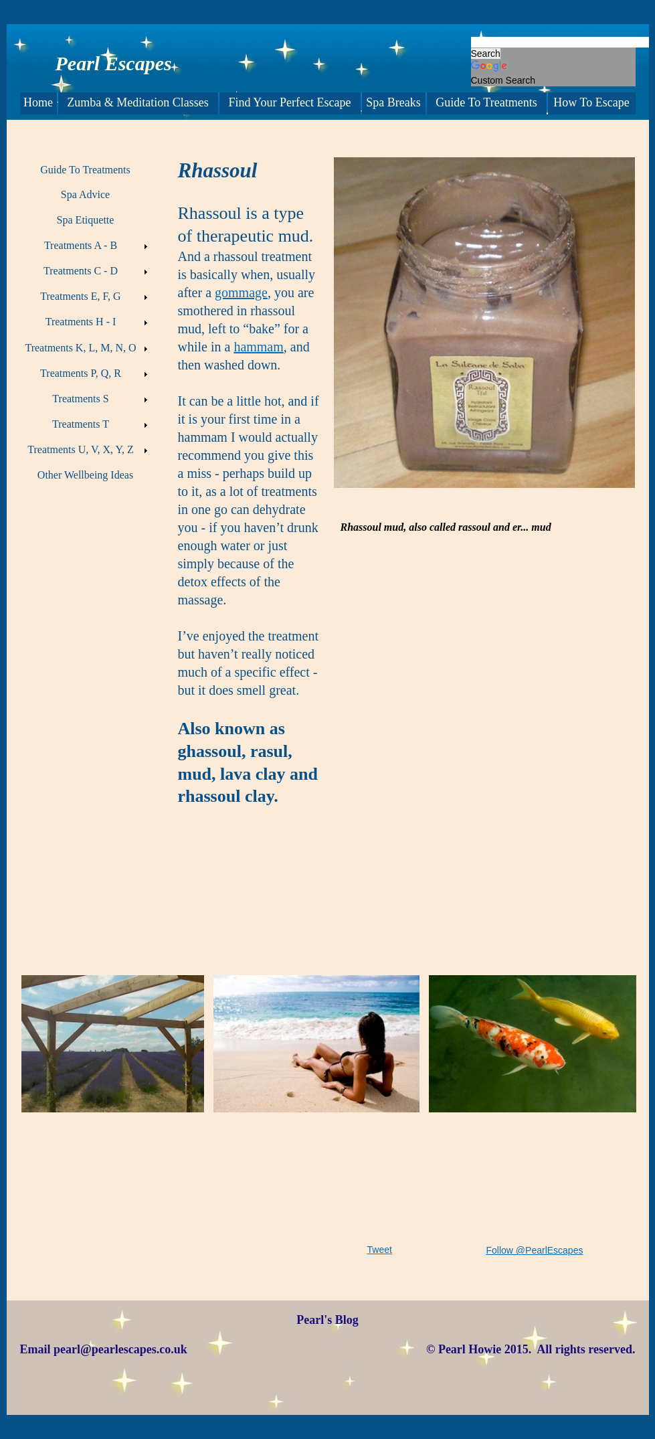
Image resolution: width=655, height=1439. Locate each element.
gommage (241, 292)
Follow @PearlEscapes (534, 1250)
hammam (258, 346)
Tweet (379, 1249)
